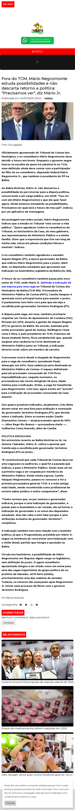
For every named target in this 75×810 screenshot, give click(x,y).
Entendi (10, 803)
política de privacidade (48, 797)
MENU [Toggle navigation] (37, 51)
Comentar (8, 623)
